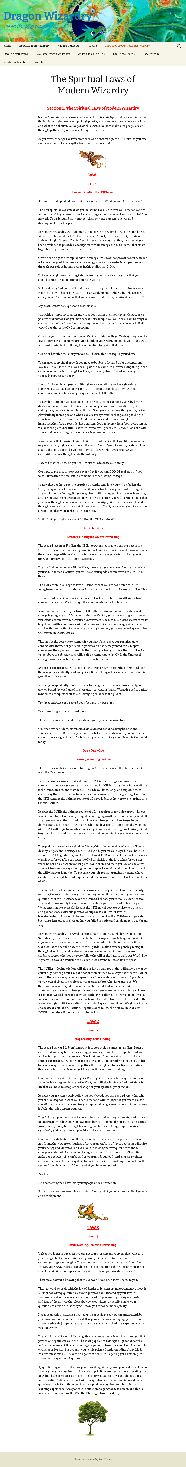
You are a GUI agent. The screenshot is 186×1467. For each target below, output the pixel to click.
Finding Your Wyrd (16, 54)
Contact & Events (14, 62)
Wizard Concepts (68, 46)
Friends (38, 62)
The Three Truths (124, 54)
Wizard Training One (91, 54)
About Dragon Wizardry (34, 46)
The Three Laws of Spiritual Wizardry (127, 46)
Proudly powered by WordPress (93, 1459)
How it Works (150, 54)
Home (7, 46)
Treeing (92, 46)
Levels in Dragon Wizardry (53, 54)
